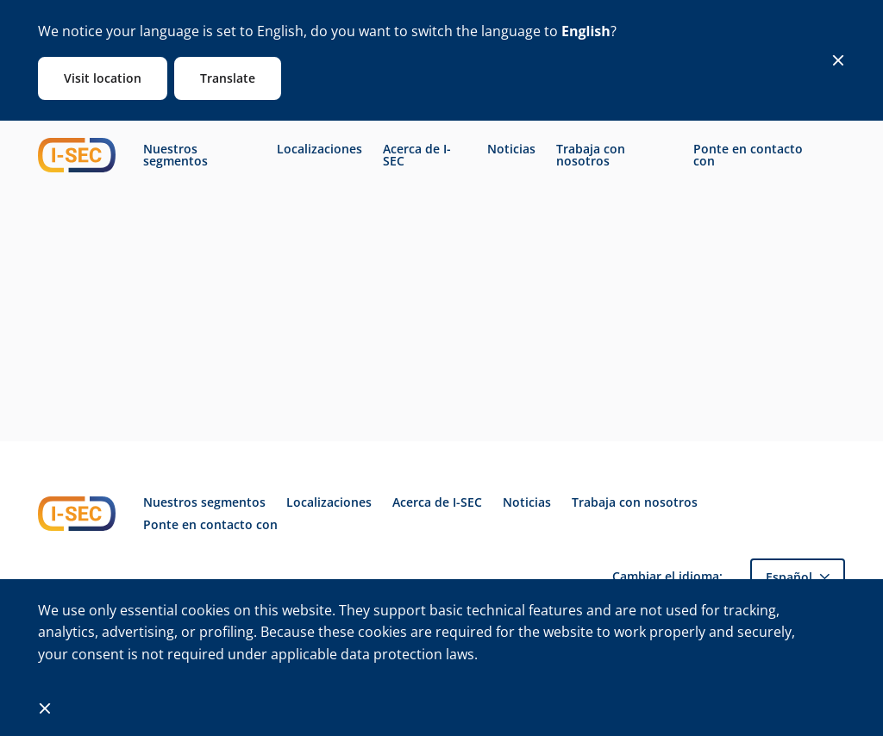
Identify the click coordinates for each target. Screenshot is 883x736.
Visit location (102, 78)
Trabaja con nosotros (590, 155)
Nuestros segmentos (175, 155)
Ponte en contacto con (748, 155)
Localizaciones (319, 149)
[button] (797, 577)
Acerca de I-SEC (417, 155)
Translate (227, 78)
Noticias (511, 149)
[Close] (838, 60)
